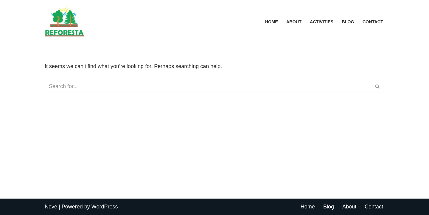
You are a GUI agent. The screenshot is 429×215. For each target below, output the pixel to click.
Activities (321, 21)
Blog (348, 21)
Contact (373, 21)
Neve (51, 207)
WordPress (104, 207)
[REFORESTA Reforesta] (64, 22)
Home (271, 21)
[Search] (208, 86)
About (293, 21)
